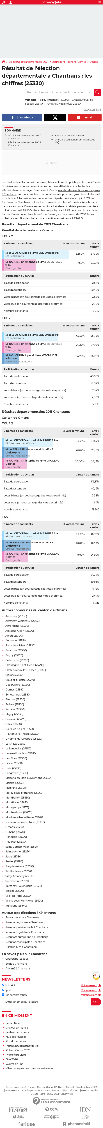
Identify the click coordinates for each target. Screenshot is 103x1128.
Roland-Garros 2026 (18, 1050)
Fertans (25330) (15, 709)
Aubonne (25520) (15, 640)
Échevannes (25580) (17, 694)
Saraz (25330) (13, 856)
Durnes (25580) (14, 689)
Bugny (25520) (14, 655)
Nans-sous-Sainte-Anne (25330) (25, 822)
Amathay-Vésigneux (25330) (64, 103)
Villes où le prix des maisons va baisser (29, 1068)
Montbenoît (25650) (17, 797)
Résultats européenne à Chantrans (26, 937)
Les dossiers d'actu (14, 994)
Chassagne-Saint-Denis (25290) (24, 665)
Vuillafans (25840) (16, 905)
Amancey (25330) (16, 616)
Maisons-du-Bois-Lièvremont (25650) (28, 778)
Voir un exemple (91, 985)
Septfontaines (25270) (19, 871)
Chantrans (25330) (16, 958)
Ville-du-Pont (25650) (18, 895)
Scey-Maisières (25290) (19, 866)
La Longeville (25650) (18, 748)
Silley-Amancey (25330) (54, 99)
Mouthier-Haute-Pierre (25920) (24, 817)
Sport (6, 990)
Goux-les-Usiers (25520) (20, 729)
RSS (95, 1087)
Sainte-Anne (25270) (18, 851)
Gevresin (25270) (15, 719)
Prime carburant (16, 1054)
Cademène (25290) (17, 660)
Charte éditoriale (45, 1087)
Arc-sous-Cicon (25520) (19, 630)
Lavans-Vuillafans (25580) (20, 753)
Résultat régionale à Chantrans (24, 922)
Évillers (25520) (14, 704)
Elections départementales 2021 (28, 61)
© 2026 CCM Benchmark (59, 1094)
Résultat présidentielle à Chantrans (27, 927)
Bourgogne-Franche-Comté (69, 61)
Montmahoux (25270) (18, 812)
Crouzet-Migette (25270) (20, 680)
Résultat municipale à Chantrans (25, 942)
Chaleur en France (17, 1027)
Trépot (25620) (14, 890)
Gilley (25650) (13, 724)
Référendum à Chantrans (20, 946)
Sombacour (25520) (17, 881)
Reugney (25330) (15, 841)
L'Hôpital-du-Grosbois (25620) (23, 738)
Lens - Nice (13, 1023)
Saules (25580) (14, 861)
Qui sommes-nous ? (16, 1087)
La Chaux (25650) (15, 743)
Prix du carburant (16, 1041)
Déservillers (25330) (17, 684)
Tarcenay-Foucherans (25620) (23, 886)
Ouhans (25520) (15, 832)
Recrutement (12, 1090)
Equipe (31, 1087)
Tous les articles (83, 1087)
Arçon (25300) (14, 635)
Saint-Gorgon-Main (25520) (21, 846)
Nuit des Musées (16, 1036)
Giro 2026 (12, 1059)
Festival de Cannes (17, 1032)
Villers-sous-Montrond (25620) (24, 900)
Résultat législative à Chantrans (24, 932)
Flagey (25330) (14, 714)
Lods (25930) (13, 768)
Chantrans (59, 139)
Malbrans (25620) (15, 787)
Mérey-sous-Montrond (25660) (24, 792)
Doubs (94, 61)
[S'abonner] (51, 1001)
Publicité (59, 1087)
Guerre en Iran (14, 1063)
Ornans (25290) (14, 827)
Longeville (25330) (16, 773)
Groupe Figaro (38, 1094)
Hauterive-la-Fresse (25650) (22, 733)
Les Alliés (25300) (16, 758)
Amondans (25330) (17, 625)
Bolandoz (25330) (16, 650)
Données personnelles (32, 1090)
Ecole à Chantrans (16, 963)
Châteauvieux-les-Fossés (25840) (25, 670)
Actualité (8, 985)
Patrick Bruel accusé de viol (22, 1045)
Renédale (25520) (16, 836)
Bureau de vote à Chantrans (22, 917)
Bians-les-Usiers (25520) (20, 645)
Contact (70, 1087)
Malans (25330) (14, 783)
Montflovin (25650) (16, 802)
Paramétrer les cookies (56, 1090)
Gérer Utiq (74, 1090)
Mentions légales (89, 1090)
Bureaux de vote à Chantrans (69, 135)
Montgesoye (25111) (17, 807)
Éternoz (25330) (15, 699)
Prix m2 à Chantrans (18, 968)
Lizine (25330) (13, 763)
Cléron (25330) (14, 675)
